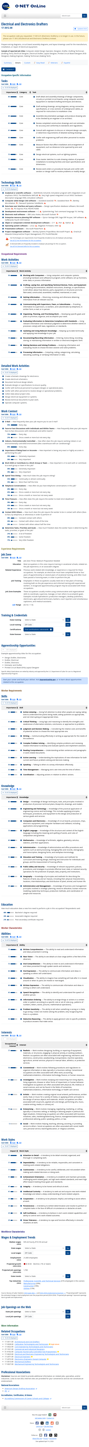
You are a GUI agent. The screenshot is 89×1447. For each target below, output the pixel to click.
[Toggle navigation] (5, 16)
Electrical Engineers (22, 1357)
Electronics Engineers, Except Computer (30, 1359)
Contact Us (50, 1418)
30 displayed (10, 87)
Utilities (27, 1288)
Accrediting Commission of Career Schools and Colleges (27, 1398)
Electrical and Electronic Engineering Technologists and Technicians (42, 1354)
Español (65, 63)
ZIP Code (28, 625)
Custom (27, 63)
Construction (29, 1286)
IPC (6, 1391)
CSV (19, 84)
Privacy (45, 1439)
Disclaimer (53, 1439)
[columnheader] (10, 92)
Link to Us (39, 1426)
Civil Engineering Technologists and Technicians (34, 1347)
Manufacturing (29, 1283)
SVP (14, 605)
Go (84, 16)
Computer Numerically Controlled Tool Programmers (36, 1352)
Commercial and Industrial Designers (30, 1349)
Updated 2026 (80, 29)
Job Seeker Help (40, 1418)
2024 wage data (29, 1293)
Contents (8, 69)
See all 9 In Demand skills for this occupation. (25, 246)
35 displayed (10, 703)
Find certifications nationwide (38, 629)
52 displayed (10, 940)
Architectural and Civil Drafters (27, 1342)
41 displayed (10, 266)
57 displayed (10, 418)
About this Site (37, 1439)
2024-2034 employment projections (52, 1293)
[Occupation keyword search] (71, 16)
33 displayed (10, 792)
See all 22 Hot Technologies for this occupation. (25, 240)
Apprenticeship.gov (48, 679)
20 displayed (10, 189)
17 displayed (10, 1146)
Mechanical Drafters (23, 1361)
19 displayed (10, 372)
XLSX (12, 84)
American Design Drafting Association (20, 1388)
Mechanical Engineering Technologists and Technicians (37, 1364)
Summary (8, 63)
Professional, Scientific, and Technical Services (42, 1281)
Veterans (53, 63)
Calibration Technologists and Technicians (31, 1344)
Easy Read (39, 63)
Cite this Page (48, 1426)
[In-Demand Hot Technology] (55, 201)
